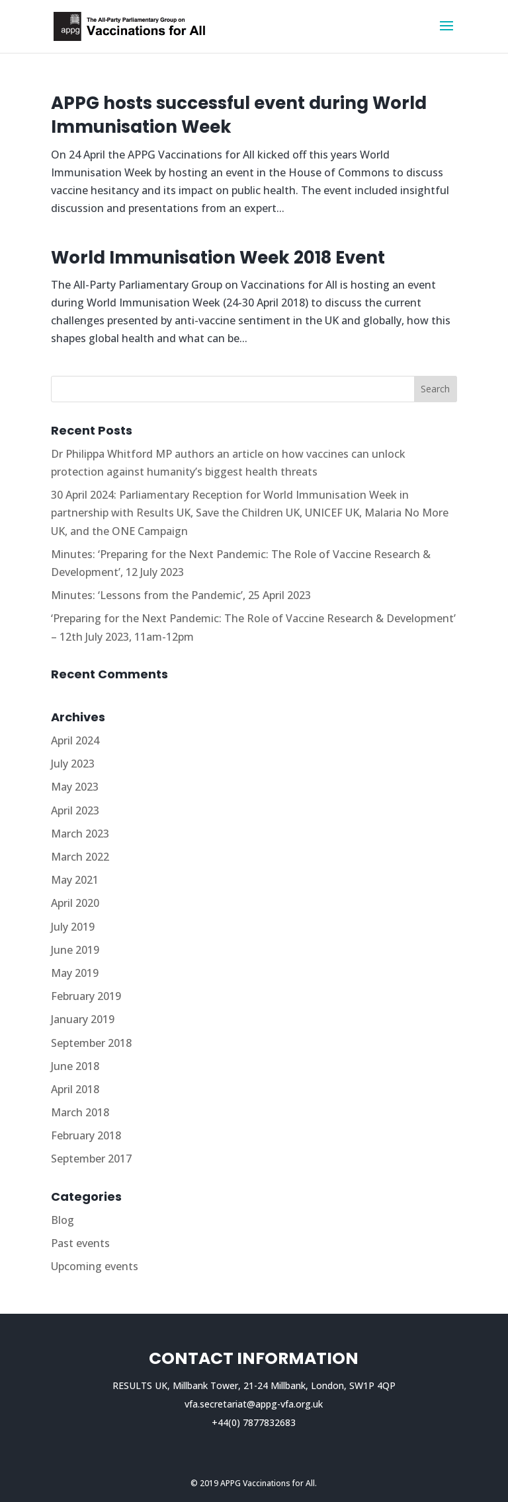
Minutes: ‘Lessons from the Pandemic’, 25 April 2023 (181, 595)
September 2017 (91, 1158)
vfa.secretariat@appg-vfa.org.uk (254, 1404)
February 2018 (86, 1135)
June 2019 (75, 950)
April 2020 (75, 903)
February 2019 (86, 996)
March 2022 (80, 856)
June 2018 (75, 1066)
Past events (80, 1243)
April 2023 (75, 810)
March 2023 (80, 833)
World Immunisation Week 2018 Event (218, 257)
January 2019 (82, 1019)
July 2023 (73, 763)
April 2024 (75, 740)
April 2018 (75, 1089)
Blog (62, 1220)
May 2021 (75, 880)
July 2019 (73, 926)
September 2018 (91, 1043)
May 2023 (75, 786)
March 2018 (80, 1112)
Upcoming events (94, 1266)
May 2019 (75, 973)
